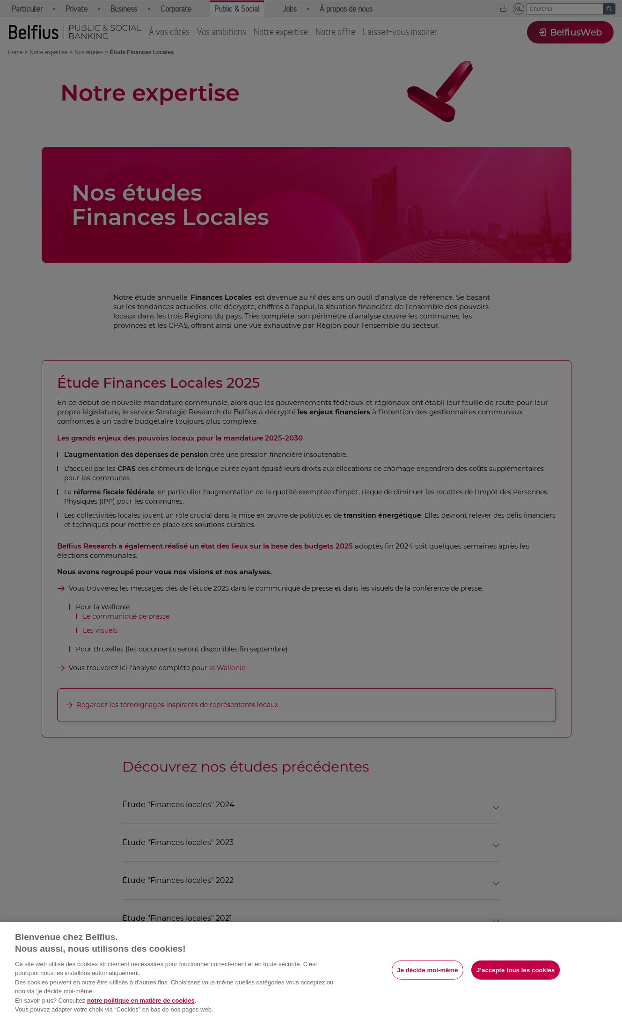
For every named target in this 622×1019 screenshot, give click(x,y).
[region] (311, 970)
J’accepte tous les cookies (515, 969)
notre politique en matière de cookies (141, 1000)
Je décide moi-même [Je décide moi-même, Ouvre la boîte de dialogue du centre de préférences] (427, 969)
